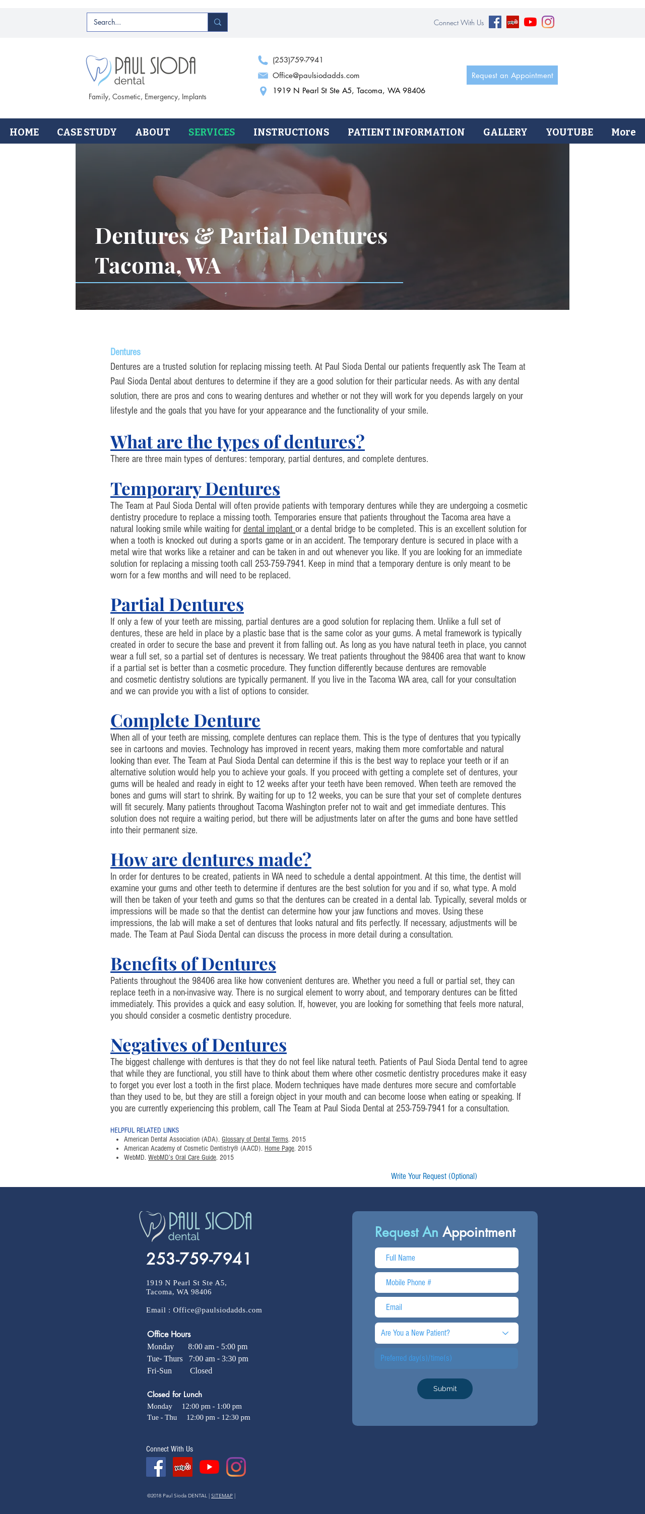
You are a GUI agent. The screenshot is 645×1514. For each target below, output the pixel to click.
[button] (152, 132)
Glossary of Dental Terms (255, 1139)
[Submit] (445, 1388)
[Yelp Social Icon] (512, 22)
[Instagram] (548, 22)
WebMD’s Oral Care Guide (182, 1157)
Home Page (279, 1148)
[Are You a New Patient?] (447, 1333)
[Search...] (140, 22)
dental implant (269, 529)
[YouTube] (530, 22)
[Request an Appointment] (512, 75)
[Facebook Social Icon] (495, 22)
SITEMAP (222, 1495)
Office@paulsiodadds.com (218, 1310)
